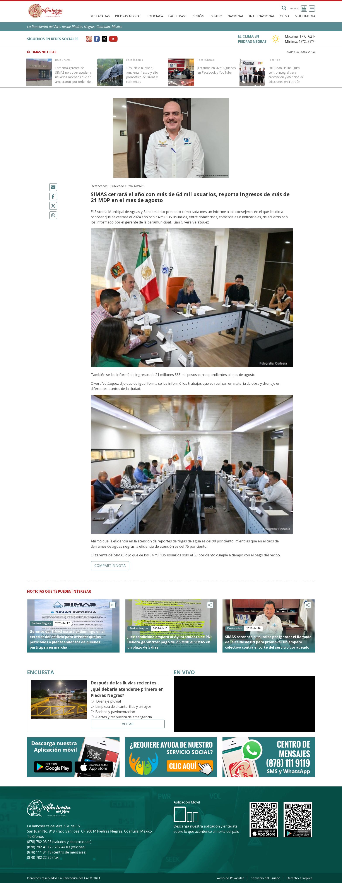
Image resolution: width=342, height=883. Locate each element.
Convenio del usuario (265, 878)
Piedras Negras (128, 16)
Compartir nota (110, 565)
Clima (284, 16)
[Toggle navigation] (312, 8)
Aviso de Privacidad (230, 878)
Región (198, 16)
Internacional (262, 16)
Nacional (235, 16)
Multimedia (305, 16)
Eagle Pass (177, 16)
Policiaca (155, 16)
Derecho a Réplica (299, 878)
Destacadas (99, 16)
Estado (215, 16)
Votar (127, 724)
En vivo (298, 8)
